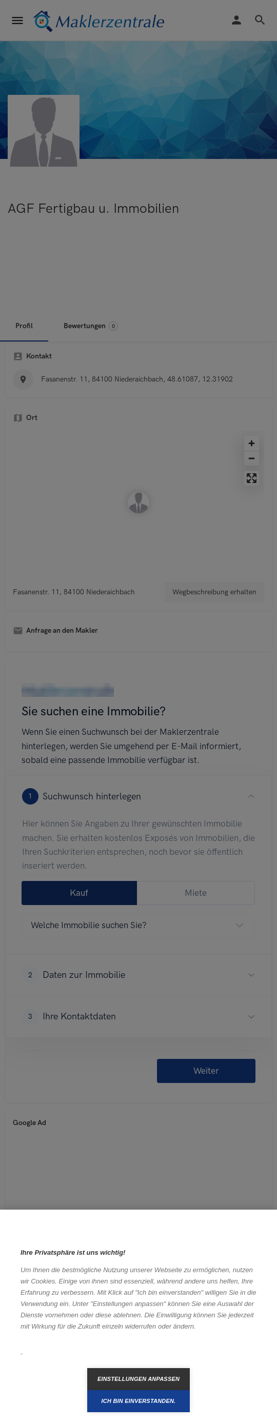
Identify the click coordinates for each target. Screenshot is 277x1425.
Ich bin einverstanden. (139, 1401)
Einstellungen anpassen (138, 1379)
